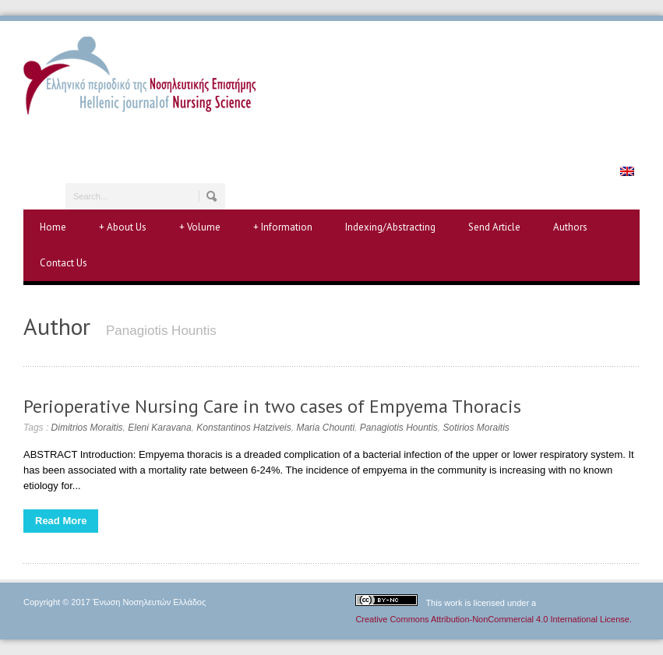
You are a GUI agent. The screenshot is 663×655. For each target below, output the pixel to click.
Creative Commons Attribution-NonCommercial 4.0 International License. (493, 619)
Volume (199, 227)
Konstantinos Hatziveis (243, 427)
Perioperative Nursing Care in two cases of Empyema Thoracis (272, 406)
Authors (570, 227)
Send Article (494, 227)
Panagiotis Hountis (399, 427)
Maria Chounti (325, 427)
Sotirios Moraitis (476, 427)
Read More (60, 520)
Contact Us (63, 262)
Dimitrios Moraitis (87, 427)
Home (53, 227)
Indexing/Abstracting (390, 227)
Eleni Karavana (159, 427)
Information (282, 227)
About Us (122, 227)
